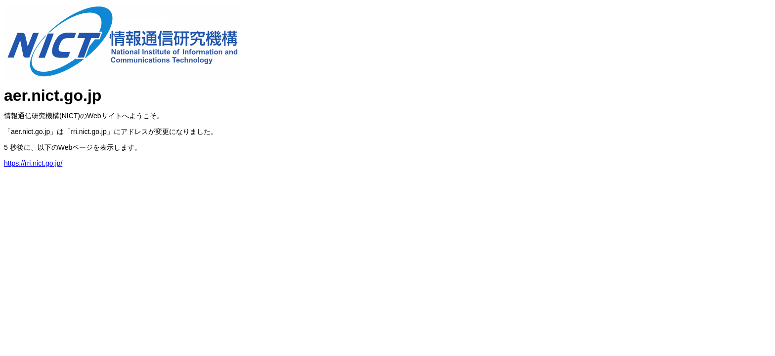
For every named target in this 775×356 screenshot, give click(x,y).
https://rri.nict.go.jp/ (33, 163)
